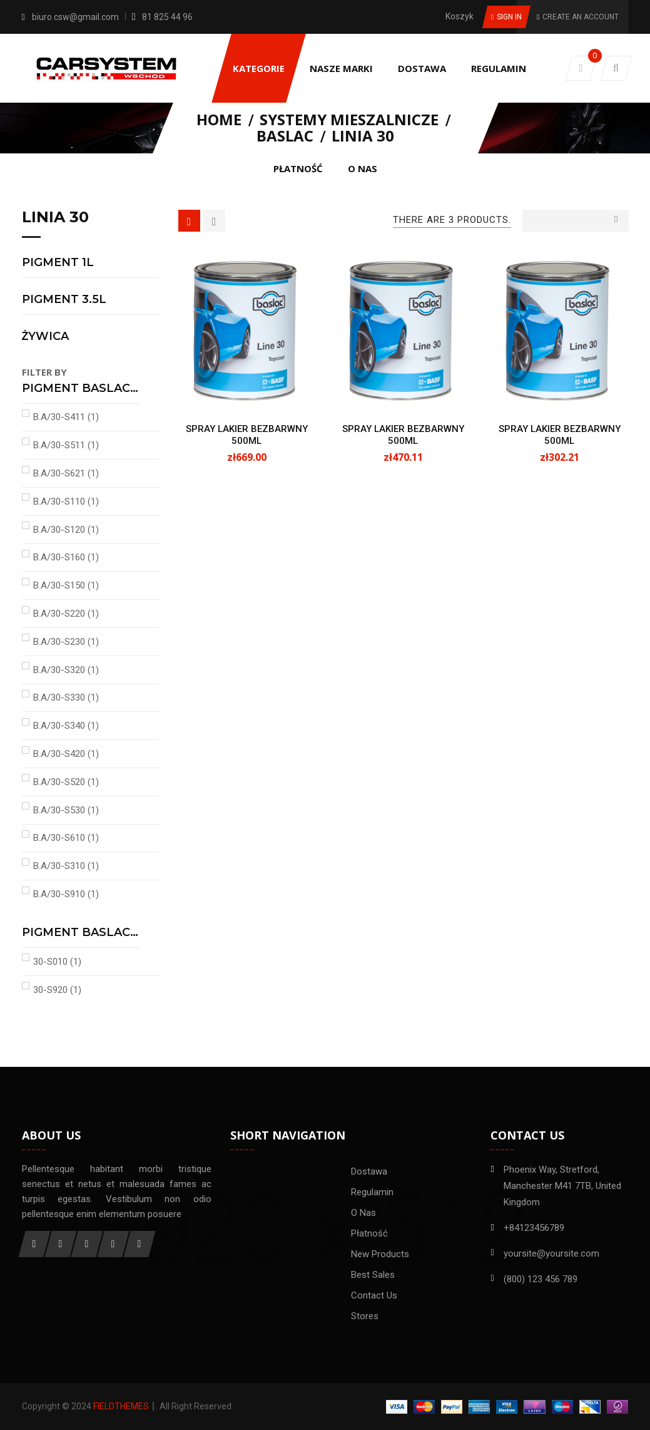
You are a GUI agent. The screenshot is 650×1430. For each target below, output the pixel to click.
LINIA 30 (55, 218)
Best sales (373, 1274)
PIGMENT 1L (58, 263)
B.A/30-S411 (66, 417)
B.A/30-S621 (66, 473)
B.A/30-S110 (66, 501)
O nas (363, 1212)
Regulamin (372, 1192)
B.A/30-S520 (66, 782)
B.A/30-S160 (66, 557)
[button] (616, 68)
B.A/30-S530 (66, 810)
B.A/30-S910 (66, 894)
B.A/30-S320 (66, 670)
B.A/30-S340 (66, 725)
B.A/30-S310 (66, 866)
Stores (364, 1316)
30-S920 (57, 989)
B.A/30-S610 (66, 837)
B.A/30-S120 (66, 529)
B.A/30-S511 (66, 445)
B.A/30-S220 (66, 613)
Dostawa (369, 1171)
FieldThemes (121, 1406)
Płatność (369, 1233)
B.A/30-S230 (66, 641)
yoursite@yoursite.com (551, 1253)
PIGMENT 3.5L (64, 300)
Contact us (374, 1295)
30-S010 (57, 961)
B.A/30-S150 (66, 585)
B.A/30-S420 (66, 753)
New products (380, 1254)
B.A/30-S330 (66, 697)
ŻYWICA (45, 337)
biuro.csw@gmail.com (75, 17)
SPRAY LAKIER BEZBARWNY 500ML (247, 434)
